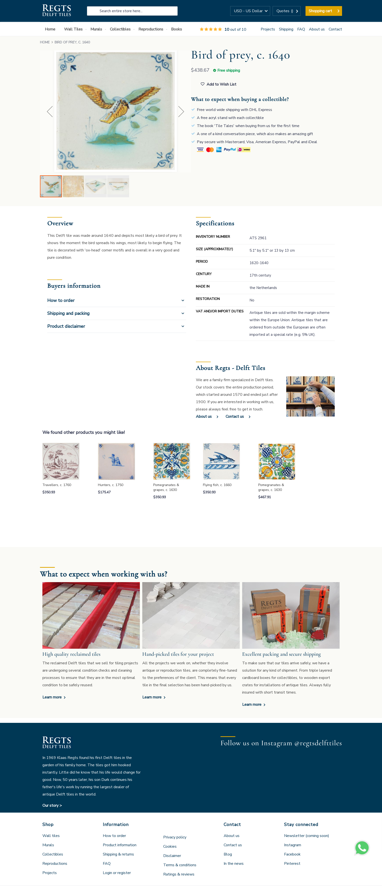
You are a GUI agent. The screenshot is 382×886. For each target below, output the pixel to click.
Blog (228, 854)
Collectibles (52, 854)
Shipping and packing (68, 313)
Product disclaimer (66, 326)
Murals (48, 845)
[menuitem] (51, 29)
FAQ (301, 29)
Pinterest (292, 863)
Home (45, 42)
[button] (250, 11)
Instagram (292, 845)
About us (317, 29)
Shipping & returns (118, 854)
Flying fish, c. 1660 (217, 485)
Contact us (235, 416)
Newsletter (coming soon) (306, 835)
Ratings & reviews (178, 874)
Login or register (117, 873)
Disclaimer (172, 855)
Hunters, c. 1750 (110, 485)
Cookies (170, 846)
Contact (335, 29)
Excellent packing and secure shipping (281, 654)
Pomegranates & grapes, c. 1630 (166, 487)
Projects (268, 29)
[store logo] (56, 11)
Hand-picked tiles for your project (178, 654)
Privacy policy (174, 837)
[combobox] (132, 11)
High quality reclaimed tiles (71, 654)
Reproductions (54, 863)
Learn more (52, 697)
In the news (234, 863)
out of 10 (223, 29)
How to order (61, 300)
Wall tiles (51, 835)
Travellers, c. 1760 (56, 485)
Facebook (292, 854)
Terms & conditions (179, 865)
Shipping (286, 29)
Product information (119, 845)
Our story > (52, 805)
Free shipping (228, 70)
